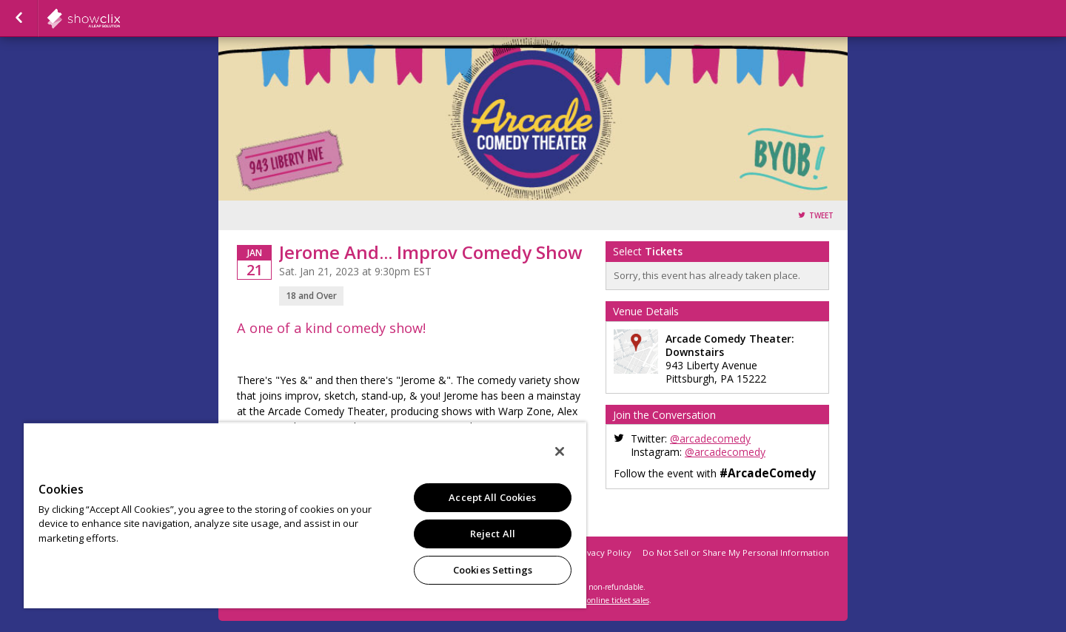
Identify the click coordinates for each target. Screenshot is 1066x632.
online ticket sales (618, 600)
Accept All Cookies (492, 497)
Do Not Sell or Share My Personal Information (736, 552)
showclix (120, 18)
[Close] (559, 451)
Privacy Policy (603, 552)
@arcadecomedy (710, 438)
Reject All (492, 533)
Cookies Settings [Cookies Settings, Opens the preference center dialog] (492, 569)
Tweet (821, 216)
